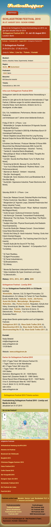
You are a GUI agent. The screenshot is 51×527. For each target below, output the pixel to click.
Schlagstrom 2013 (10, 324)
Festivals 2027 (13, 514)
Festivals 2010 (13, 41)
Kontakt (34, 52)
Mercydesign (22, 301)
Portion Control (23, 304)
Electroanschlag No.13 (12, 330)
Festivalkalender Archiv (13, 512)
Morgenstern (34, 301)
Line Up (19, 52)
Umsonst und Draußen (26, 500)
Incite (30, 299)
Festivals (12, 13)
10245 (5, 73)
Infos (12, 52)
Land (32, 498)
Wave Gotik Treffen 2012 (33, 327)
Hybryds (22, 299)
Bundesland (39, 498)
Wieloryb (17, 312)
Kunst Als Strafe (9, 301)
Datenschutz (23, 521)
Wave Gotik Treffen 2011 (35, 330)
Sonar (28, 306)
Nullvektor (7, 304)
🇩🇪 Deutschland (13, 67)
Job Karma (38, 299)
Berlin (5, 67)
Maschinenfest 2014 (11, 327)
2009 (32, 279)
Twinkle (17, 309)
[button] (24, 422)
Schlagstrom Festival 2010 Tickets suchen (21, 395)
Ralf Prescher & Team (33, 518)
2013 (17, 279)
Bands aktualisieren (13, 509)
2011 (22, 279)
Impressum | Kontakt (10, 521)
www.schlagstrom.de (18, 352)
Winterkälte (7, 294)
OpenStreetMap (36, 438)
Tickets (31, 13)
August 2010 (22, 41)
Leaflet (26, 438)
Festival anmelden (13, 507)
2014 (11, 279)
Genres (27, 498)
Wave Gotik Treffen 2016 (31, 324)
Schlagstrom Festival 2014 (13, 33)
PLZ (45, 498)
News (22, 13)
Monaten (21, 498)
